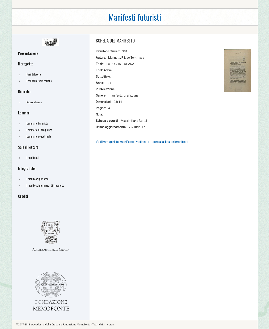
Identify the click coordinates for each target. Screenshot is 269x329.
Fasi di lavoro (33, 74)
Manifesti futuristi (134, 17)
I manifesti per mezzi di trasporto (45, 185)
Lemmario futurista (37, 123)
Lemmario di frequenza (39, 129)
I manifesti (32, 157)
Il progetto (25, 63)
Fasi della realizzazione (39, 80)
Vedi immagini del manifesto (115, 141)
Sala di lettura (28, 147)
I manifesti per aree (37, 178)
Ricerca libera (34, 102)
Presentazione (28, 53)
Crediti (23, 196)
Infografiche (27, 168)
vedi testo (143, 141)
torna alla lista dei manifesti (170, 141)
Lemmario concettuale (38, 136)
